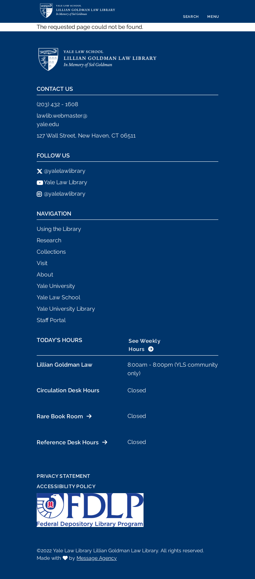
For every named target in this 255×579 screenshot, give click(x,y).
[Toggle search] (191, 11)
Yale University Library (66, 308)
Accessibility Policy (66, 486)
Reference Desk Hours (68, 442)
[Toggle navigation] (213, 11)
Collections (51, 251)
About (45, 274)
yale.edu (48, 124)
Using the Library (59, 229)
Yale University (56, 286)
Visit (42, 263)
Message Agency (97, 558)
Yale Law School (58, 297)
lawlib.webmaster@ (62, 115)
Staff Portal (51, 320)
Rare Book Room (60, 416)
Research (49, 240)
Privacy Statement (63, 476)
